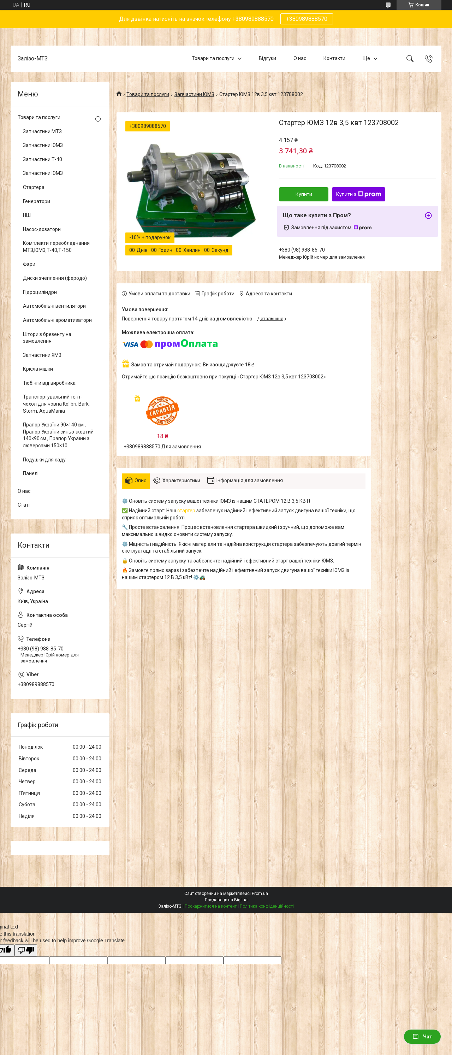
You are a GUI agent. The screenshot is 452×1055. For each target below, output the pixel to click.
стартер (186, 510)
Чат (422, 1036)
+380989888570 (306, 19)
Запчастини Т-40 (42, 159)
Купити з (358, 194)
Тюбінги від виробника (49, 383)
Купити (304, 194)
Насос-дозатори (42, 229)
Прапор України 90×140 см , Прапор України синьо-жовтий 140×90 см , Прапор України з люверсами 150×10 (58, 435)
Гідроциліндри (40, 292)
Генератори (36, 201)
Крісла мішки (38, 369)
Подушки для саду (44, 459)
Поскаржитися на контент (211, 906)
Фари (29, 264)
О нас (299, 58)
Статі (24, 505)
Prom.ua (260, 893)
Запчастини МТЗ (42, 131)
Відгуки (267, 58)
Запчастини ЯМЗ (42, 355)
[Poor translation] (25, 950)
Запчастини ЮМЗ (194, 94)
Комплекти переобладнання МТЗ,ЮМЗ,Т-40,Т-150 (56, 246)
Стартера (33, 187)
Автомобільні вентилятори (54, 306)
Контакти (334, 58)
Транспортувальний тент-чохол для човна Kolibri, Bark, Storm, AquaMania (56, 403)
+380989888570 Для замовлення (162, 446)
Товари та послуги (213, 58)
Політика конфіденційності (267, 906)
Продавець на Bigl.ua (226, 899)
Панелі (30, 473)
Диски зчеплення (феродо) (55, 278)
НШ (27, 215)
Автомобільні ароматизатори (57, 320)
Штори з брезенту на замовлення (47, 337)
